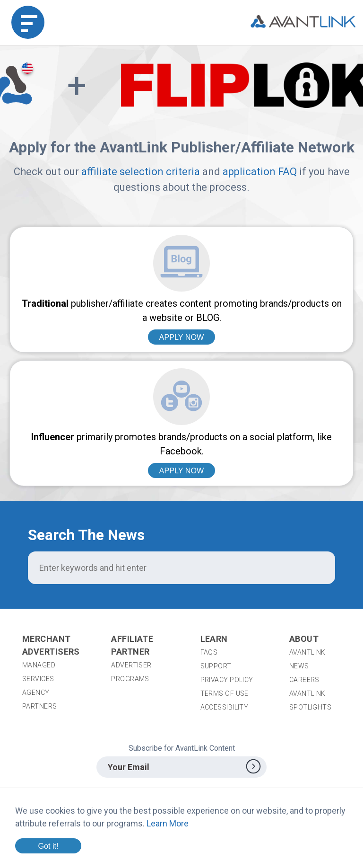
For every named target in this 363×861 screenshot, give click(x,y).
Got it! (48, 846)
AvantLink (307, 652)
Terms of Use (224, 693)
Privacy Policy (226, 679)
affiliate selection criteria (140, 172)
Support (216, 666)
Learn (214, 639)
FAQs (209, 652)
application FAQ (260, 172)
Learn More (168, 823)
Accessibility (224, 707)
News (299, 666)
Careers (304, 679)
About (304, 639)
